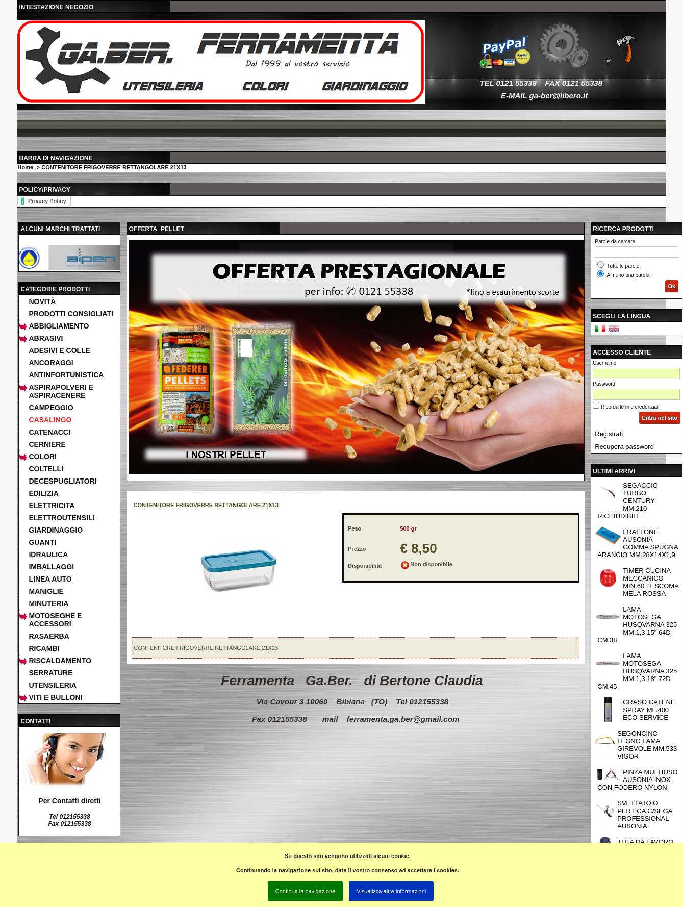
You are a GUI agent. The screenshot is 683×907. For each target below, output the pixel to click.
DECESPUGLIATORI (62, 481)
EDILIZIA (43, 493)
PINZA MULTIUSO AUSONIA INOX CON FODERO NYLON (637, 779)
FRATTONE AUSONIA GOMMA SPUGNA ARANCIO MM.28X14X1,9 (637, 543)
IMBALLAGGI (51, 567)
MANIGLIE (46, 591)
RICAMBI (44, 648)
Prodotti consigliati (71, 314)
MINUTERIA (48, 603)
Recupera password (624, 446)
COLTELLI (46, 469)
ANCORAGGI (51, 363)
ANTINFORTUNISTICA (66, 375)
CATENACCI (49, 432)
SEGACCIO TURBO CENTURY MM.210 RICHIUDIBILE (627, 501)
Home (25, 167)
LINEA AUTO (50, 579)
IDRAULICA (48, 554)
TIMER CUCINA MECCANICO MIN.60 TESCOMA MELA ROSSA (651, 582)
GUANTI (42, 542)
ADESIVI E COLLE (59, 350)
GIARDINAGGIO (56, 530)
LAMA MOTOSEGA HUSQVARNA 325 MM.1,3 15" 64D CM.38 (637, 625)
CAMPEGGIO (51, 408)
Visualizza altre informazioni (391, 891)
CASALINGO (50, 420)
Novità (42, 301)
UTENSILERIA (52, 685)
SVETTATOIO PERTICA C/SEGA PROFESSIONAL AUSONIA (644, 814)
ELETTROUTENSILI (61, 518)
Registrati (609, 434)
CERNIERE (47, 444)
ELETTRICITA (51, 505)
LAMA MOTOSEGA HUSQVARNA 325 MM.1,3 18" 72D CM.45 (637, 671)
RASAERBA (49, 636)
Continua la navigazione (305, 891)
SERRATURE (50, 673)
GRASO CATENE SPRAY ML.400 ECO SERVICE (649, 709)
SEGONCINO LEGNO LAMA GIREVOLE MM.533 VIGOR (647, 744)
